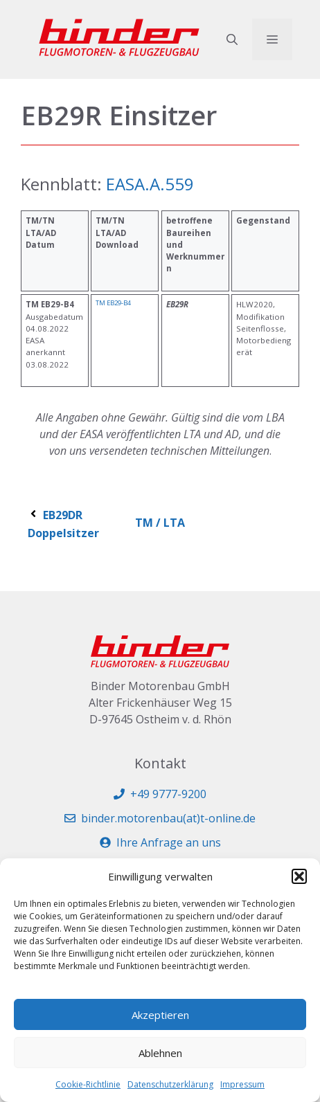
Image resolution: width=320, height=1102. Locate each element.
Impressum (242, 1084)
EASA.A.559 (148, 183)
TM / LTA (160, 522)
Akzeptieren (160, 1015)
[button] (299, 876)
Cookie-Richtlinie (88, 1084)
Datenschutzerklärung (170, 1084)
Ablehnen (160, 1053)
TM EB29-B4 (113, 302)
